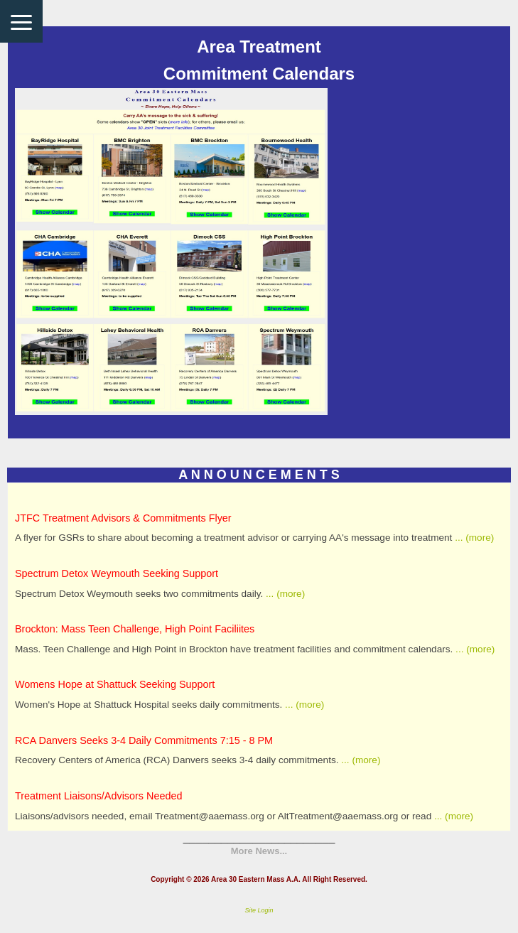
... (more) (473, 537)
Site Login (258, 910)
